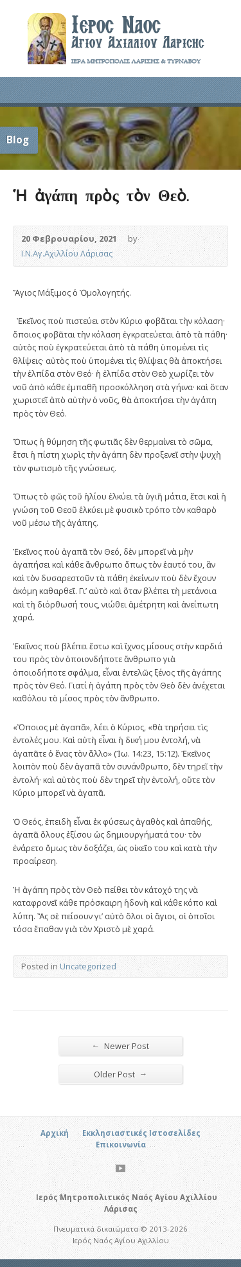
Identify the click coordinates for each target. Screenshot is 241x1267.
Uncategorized (88, 966)
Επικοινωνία (121, 1144)
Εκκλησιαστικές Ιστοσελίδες (141, 1133)
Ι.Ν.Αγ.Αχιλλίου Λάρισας (66, 253)
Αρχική (54, 1133)
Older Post (121, 1074)
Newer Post (121, 1045)
